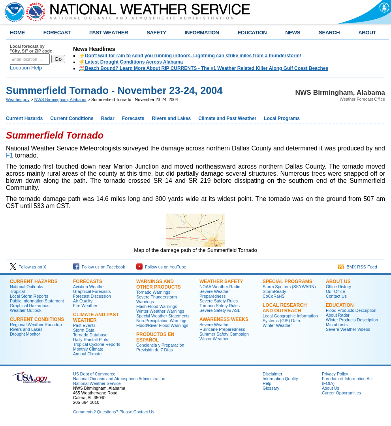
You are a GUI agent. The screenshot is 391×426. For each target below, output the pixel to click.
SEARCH (329, 33)
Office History (338, 286)
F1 (9, 155)
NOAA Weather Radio (219, 286)
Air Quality (82, 300)
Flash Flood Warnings (156, 306)
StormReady (274, 291)
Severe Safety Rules (218, 300)
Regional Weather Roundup (36, 324)
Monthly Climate (88, 349)
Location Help (26, 68)
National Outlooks (26, 286)
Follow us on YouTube (161, 267)
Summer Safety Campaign (224, 334)
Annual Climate (87, 353)
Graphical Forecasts (92, 291)
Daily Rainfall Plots (90, 339)
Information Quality (280, 378)
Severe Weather (214, 324)
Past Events (84, 325)
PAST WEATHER (108, 33)
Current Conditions (71, 118)
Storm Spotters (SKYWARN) (289, 286)
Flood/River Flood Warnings (162, 325)
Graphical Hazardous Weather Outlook (29, 308)
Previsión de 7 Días (154, 349)
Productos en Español (155, 337)
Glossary (271, 388)
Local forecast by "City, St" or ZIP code (31, 48)
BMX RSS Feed (357, 267)
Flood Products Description (351, 310)
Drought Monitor (25, 334)
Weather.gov (18, 99)
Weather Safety (221, 281)
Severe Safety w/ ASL (219, 310)
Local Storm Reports (29, 296)
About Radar (338, 315)
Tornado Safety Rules (219, 305)
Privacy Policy (335, 374)
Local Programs (282, 118)
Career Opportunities (341, 392)
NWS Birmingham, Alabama (60, 99)
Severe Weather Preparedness (214, 293)
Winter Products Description (352, 319)
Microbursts (337, 324)
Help (267, 383)
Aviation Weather (89, 286)
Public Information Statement (37, 300)
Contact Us (336, 296)
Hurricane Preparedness (222, 329)
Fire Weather (85, 305)
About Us (338, 281)
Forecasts (133, 118)
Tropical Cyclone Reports (96, 344)
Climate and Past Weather (227, 118)
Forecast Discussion (92, 296)
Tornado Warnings (153, 292)
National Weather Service (97, 383)
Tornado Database (90, 334)
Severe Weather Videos (348, 329)
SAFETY (156, 33)
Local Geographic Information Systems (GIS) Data (290, 318)
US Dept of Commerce (94, 374)
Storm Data (83, 330)
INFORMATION (202, 33)
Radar (108, 118)
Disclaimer (272, 374)
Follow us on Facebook (99, 267)
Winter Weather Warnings (160, 311)
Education (339, 305)
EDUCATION (252, 33)
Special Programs (287, 281)
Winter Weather (214, 338)
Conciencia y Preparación (160, 345)
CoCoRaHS (274, 296)
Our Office (335, 291)
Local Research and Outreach (285, 307)
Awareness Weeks (223, 319)
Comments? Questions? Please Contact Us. (114, 411)
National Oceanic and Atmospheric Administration (119, 378)
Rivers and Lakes (171, 118)
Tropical (17, 291)
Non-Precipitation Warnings (161, 320)
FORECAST (57, 33)
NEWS (292, 33)
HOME (17, 33)
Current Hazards (24, 118)
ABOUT (367, 33)
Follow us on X (28, 267)
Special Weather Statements (163, 315)
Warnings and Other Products (158, 284)
